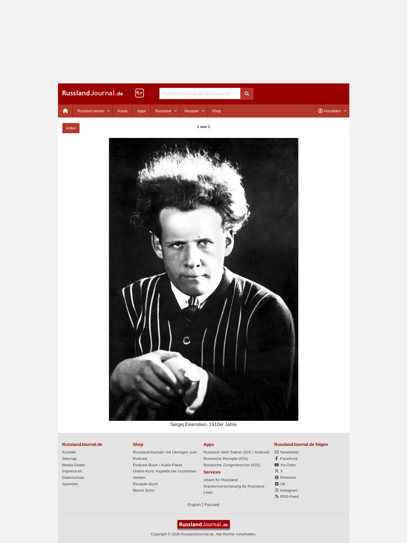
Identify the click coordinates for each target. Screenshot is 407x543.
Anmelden (329, 111)
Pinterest (285, 477)
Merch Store (143, 490)
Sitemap (69, 458)
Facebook (285, 458)
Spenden (70, 484)
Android (261, 452)
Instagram (286, 490)
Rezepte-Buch (145, 484)
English (194, 504)
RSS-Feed (286, 496)
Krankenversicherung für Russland (234, 486)
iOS (248, 452)
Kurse (123, 111)
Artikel (71, 128)
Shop (216, 111)
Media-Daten (73, 465)
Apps (141, 111)
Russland (163, 111)
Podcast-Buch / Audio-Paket (157, 465)
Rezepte (191, 111)
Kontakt (69, 452)
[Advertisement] (203, 42)
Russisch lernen (91, 111)
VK (280, 484)
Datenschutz (73, 477)
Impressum (72, 471)
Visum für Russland (221, 480)
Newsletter (286, 452)
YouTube (285, 465)
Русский (212, 504)
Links (208, 492)
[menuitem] (65, 111)
